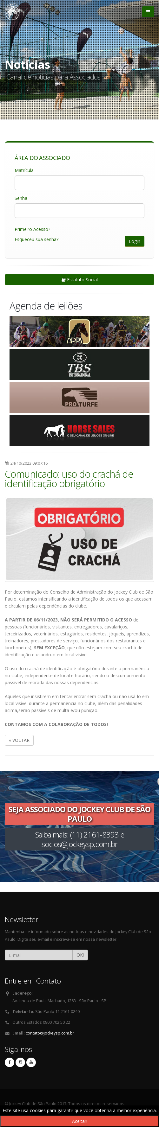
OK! (80, 955)
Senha (21, 198)
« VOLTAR (19, 740)
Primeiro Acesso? (32, 229)
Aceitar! (79, 1121)
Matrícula (24, 170)
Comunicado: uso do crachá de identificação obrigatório (69, 478)
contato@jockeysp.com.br (50, 1033)
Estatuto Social (80, 280)
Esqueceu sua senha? (36, 239)
